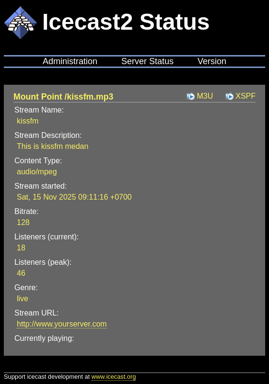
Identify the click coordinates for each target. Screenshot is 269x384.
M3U (205, 96)
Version (212, 61)
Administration (70, 61)
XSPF (245, 96)
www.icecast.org (114, 376)
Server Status (147, 61)
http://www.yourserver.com (62, 324)
